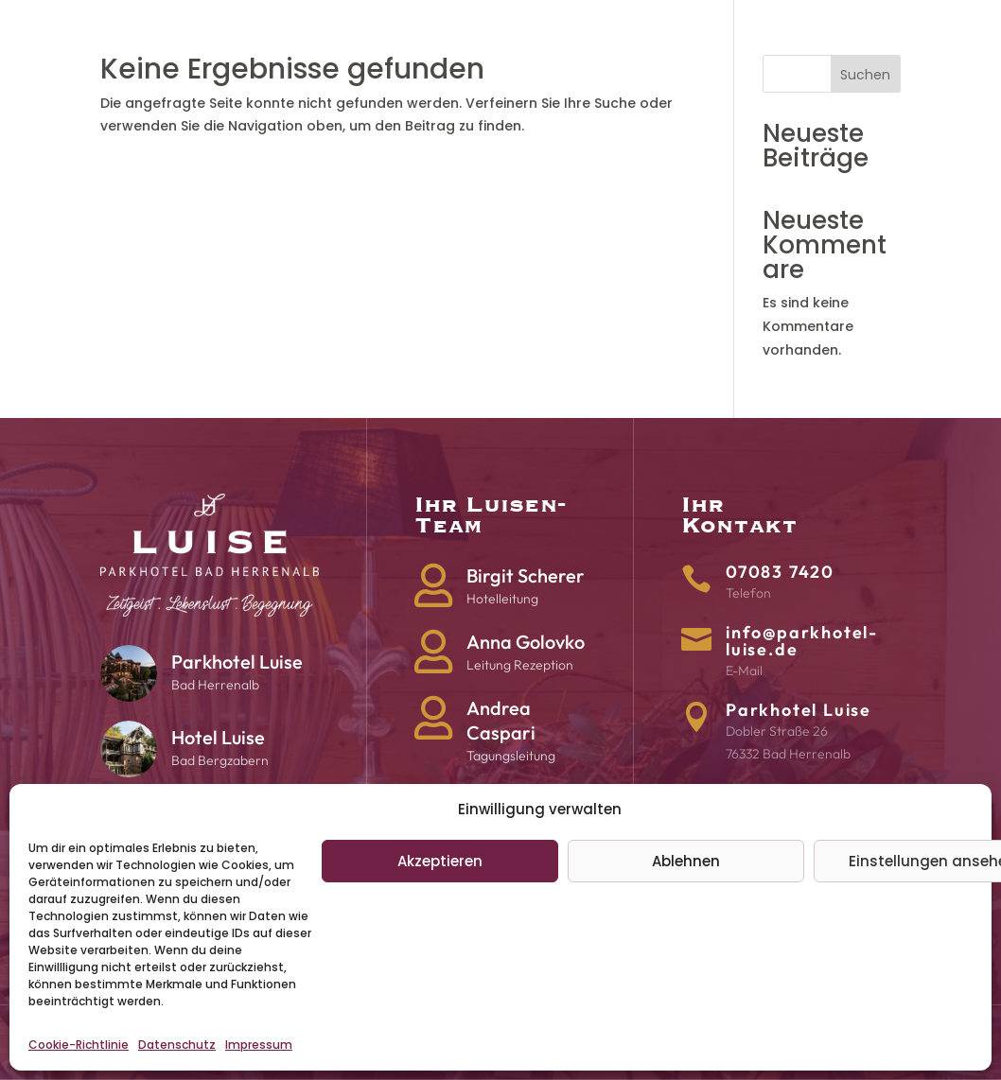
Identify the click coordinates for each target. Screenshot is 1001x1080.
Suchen (865, 74)
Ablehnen (686, 861)
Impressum (258, 1044)
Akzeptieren (440, 861)
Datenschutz (177, 1044)
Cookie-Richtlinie (78, 1044)
